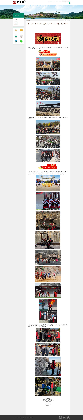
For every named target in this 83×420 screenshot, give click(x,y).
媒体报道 (69, 20)
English (25, 1)
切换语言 (25, 0)
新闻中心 (21, 37)
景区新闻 (15, 19)
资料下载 (15, 24)
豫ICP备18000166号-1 (34, 418)
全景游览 (16, 37)
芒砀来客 (15, 21)
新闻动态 (66, 20)
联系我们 (21, 43)
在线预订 (16, 43)
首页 (63, 20)
